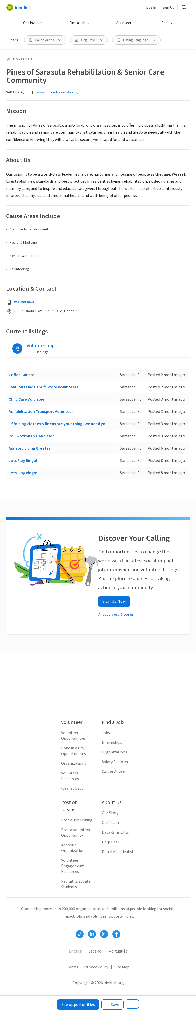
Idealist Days (72, 788)
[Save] (112, 1004)
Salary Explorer (115, 762)
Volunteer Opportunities (73, 735)
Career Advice (113, 771)
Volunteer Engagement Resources (72, 866)
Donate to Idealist (118, 852)
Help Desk (110, 842)
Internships (112, 742)
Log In (151, 7)
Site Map (121, 967)
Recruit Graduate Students (76, 884)
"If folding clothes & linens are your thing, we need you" (59, 424)
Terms (72, 967)
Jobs (106, 733)
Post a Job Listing (76, 820)
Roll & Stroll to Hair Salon (32, 436)
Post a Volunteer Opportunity (75, 832)
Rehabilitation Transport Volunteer (41, 411)
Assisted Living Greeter (29, 448)
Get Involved (33, 23)
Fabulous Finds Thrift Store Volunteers (43, 387)
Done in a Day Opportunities (73, 751)
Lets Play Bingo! (23, 460)
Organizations (73, 763)
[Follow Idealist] (80, 934)
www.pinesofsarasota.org (57, 92)
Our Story (110, 813)
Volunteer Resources (70, 776)
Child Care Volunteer (27, 399)
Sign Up (168, 7)
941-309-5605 (24, 301)
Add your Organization (72, 848)
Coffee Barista (21, 375)
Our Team (110, 822)
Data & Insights (115, 832)
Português (118, 951)
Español (95, 951)
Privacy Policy (96, 967)
